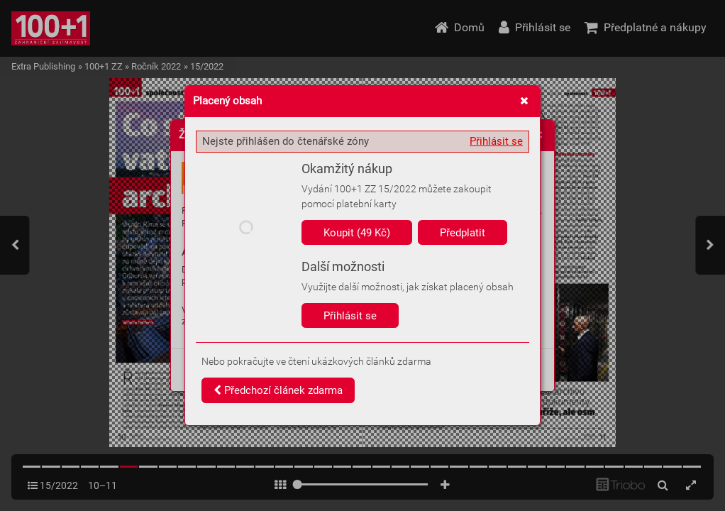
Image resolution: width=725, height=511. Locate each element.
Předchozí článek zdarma (278, 390)
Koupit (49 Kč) (356, 232)
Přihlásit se (496, 141)
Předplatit (462, 232)
